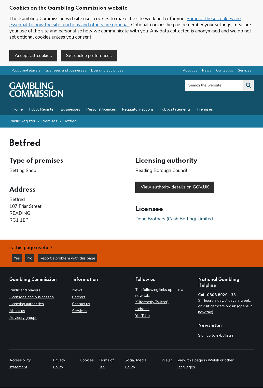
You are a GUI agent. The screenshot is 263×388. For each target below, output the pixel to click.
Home (17, 110)
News (77, 290)
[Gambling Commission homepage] (36, 96)
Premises (205, 110)
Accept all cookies (33, 55)
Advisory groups (23, 317)
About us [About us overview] (190, 71)
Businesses (70, 110)
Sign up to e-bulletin (215, 335)
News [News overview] (206, 71)
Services (79, 311)
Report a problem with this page (69, 258)
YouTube (142, 315)
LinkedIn (142, 309)
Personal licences (101, 110)
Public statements (175, 110)
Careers (78, 297)
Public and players (26, 71)
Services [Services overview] (244, 71)
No (31, 258)
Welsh (167, 360)
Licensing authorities (107, 71)
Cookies (87, 360)
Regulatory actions (138, 110)
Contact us (81, 304)
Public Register (42, 110)
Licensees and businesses (65, 71)
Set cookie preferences (89, 55)
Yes (18, 258)
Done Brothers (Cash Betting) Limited (174, 218)
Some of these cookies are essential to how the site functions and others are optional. (125, 21)
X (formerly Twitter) (152, 302)
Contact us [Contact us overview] (224, 71)
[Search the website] (248, 85)
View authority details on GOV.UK (175, 187)
